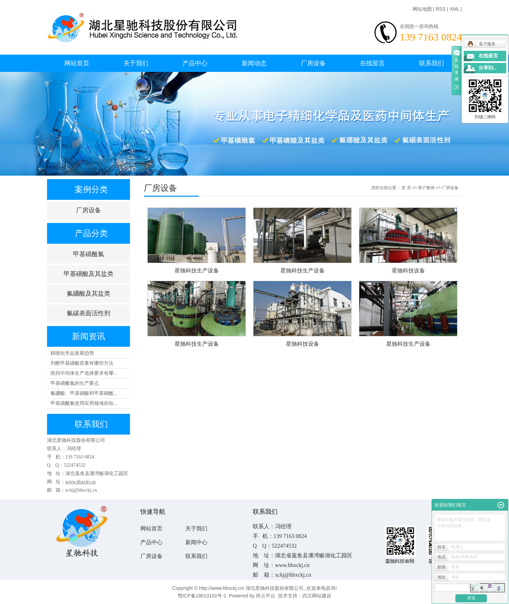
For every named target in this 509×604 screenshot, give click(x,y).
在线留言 (372, 63)
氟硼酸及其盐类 (88, 293)
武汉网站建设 (316, 595)
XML (454, 9)
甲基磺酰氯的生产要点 (74, 383)
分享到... (488, 68)
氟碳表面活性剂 (88, 313)
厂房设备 (313, 63)
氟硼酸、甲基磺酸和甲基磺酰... (84, 393)
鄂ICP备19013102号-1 (202, 595)
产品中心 (195, 63)
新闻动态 (254, 63)
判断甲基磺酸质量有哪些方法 (81, 363)
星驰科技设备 (408, 270)
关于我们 (135, 63)
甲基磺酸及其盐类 (88, 273)
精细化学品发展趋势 (72, 353)
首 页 (406, 187)
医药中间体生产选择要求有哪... (84, 373)
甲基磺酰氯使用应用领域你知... (84, 403)
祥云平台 (265, 595)
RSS (441, 9)
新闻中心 (196, 542)
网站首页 (76, 63)
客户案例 (426, 187)
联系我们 (431, 63)
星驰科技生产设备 (197, 270)
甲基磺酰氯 (88, 254)
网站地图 (422, 9)
